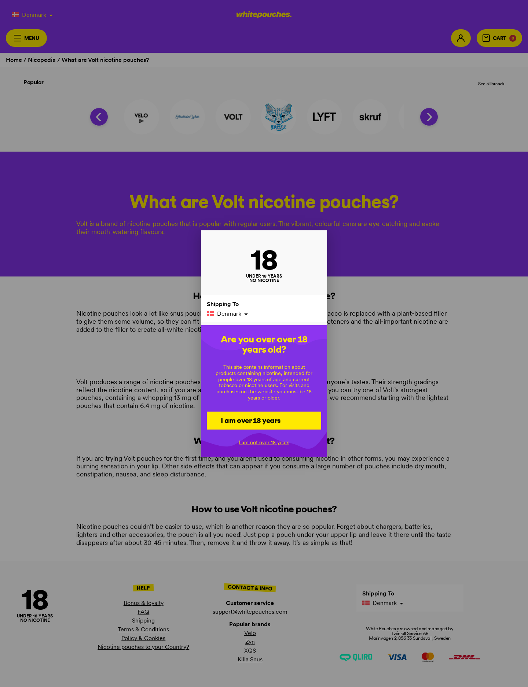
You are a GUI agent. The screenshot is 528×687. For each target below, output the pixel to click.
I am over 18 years (250, 420)
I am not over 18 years (264, 442)
